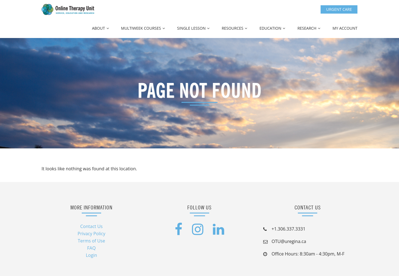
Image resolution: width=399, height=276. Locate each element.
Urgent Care (339, 9)
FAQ (91, 248)
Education (270, 28)
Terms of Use (91, 241)
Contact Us (91, 226)
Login (91, 255)
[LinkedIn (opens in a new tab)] (218, 232)
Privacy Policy (91, 234)
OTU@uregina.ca (289, 241)
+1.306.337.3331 (288, 229)
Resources (232, 28)
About (98, 28)
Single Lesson (191, 28)
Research (306, 28)
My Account (344, 28)
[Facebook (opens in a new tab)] (178, 232)
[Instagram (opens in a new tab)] (197, 232)
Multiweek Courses (141, 28)
